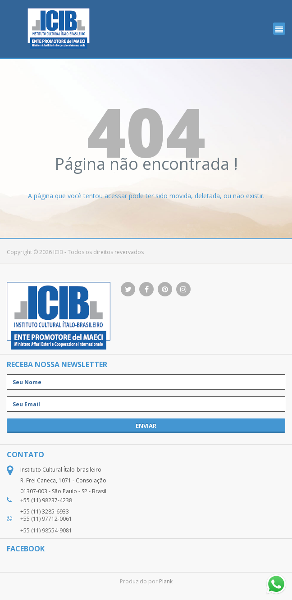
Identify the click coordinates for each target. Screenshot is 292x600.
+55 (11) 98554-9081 (46, 530)
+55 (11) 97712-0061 (46, 519)
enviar (146, 426)
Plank (166, 581)
